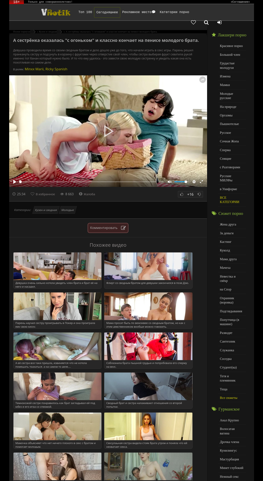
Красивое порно (230, 38)
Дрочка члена (228, 396)
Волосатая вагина (231, 387)
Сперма (225, 133)
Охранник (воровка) (226, 269)
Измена (225, 67)
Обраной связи (135, 475)
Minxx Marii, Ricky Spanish (45, 61)
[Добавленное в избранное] (211, 12)
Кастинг (225, 217)
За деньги (226, 209)
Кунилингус (227, 404)
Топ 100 (76, 12)
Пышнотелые (228, 108)
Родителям (179, 472)
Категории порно (165, 12)
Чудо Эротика (42, 12)
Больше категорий (232, 454)
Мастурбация (228, 412)
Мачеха (225, 242)
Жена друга (227, 200)
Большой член (229, 46)
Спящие (225, 141)
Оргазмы (225, 100)
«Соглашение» (240, 2)
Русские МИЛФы (231, 158)
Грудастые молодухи (226, 57)
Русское (225, 116)
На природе (227, 92)
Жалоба (89, 187)
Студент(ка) (227, 333)
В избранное (46, 187)
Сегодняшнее (98, 12)
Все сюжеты (228, 357)
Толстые (225, 437)
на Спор (225, 258)
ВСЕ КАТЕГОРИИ (229, 177)
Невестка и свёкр (231, 250)
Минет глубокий (230, 421)
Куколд (224, 225)
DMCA (87, 472)
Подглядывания (230, 279)
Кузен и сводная (45, 203)
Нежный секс (228, 429)
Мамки (224, 75)
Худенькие (227, 446)
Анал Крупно (228, 379)
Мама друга (227, 233)
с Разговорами (229, 150)
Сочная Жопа (228, 125)
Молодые (68, 203)
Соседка (225, 324)
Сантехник (227, 308)
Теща (223, 349)
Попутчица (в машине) (229, 289)
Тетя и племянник (231, 341)
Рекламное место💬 (130, 12)
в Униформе (228, 166)
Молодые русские (231, 83)
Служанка (226, 316)
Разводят (225, 299)
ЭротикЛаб (19, 472)
